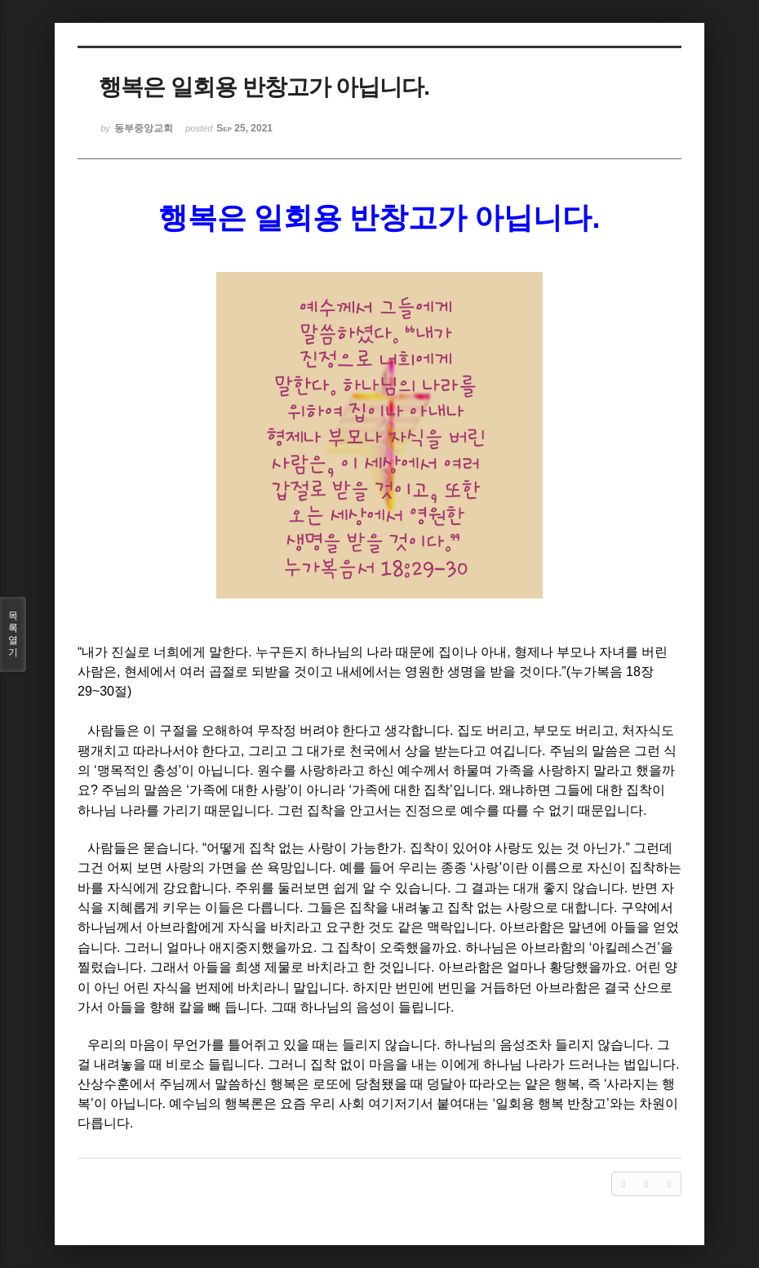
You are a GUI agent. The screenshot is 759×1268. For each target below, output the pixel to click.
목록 (13, 634)
